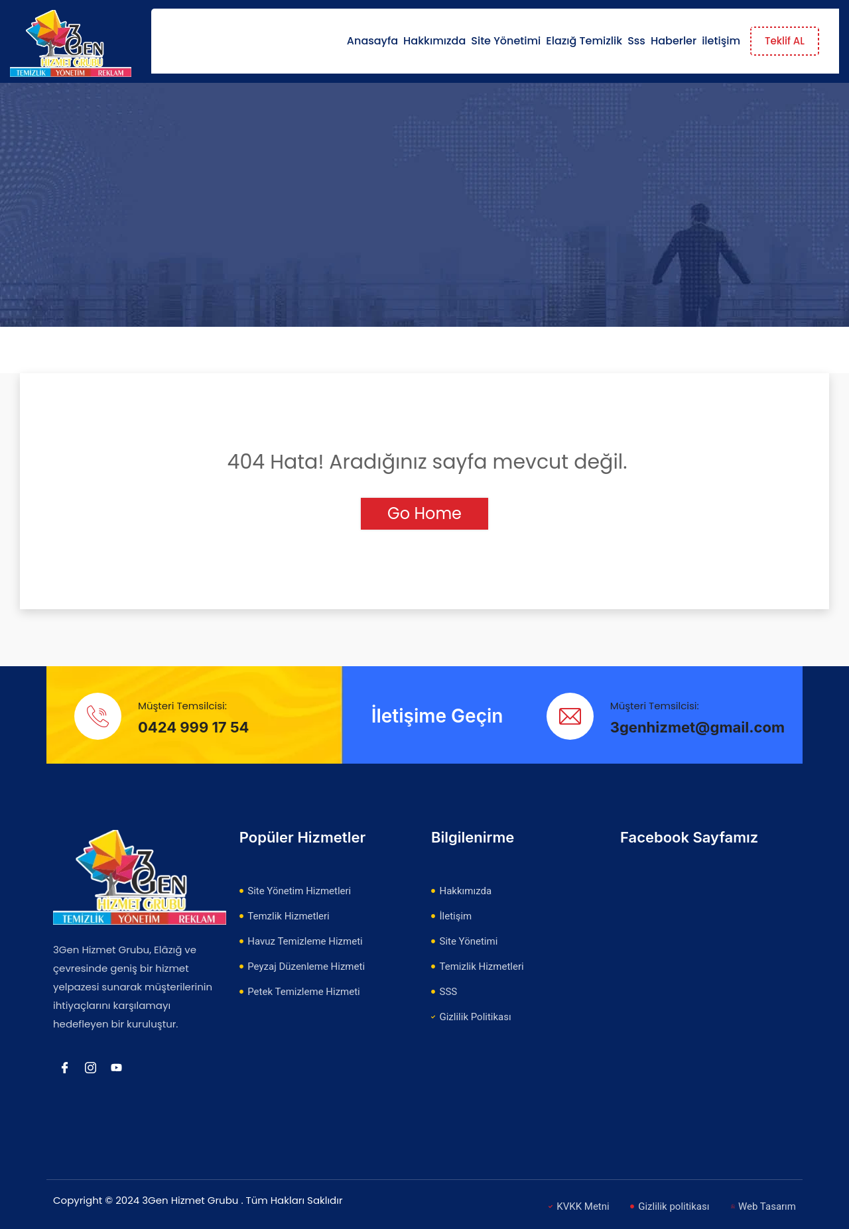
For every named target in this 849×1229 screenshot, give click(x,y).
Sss (636, 40)
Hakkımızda (434, 40)
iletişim (721, 40)
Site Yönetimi (506, 40)
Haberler (673, 40)
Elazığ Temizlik (584, 40)
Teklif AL (785, 41)
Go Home (424, 513)
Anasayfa (372, 40)
